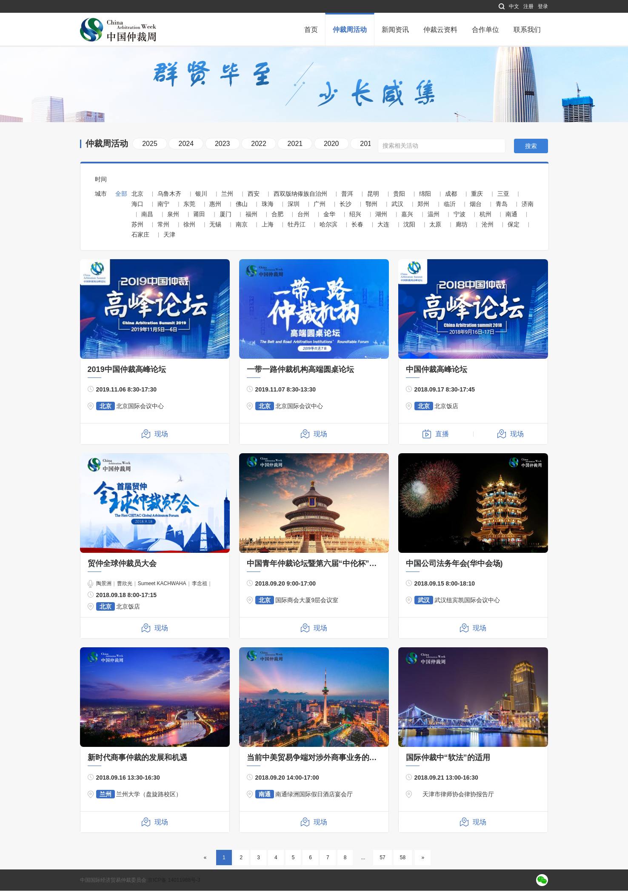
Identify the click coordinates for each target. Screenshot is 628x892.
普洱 (347, 195)
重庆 (477, 195)
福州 (251, 215)
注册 (528, 6)
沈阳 (409, 225)
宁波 (459, 215)
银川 (201, 195)
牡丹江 (296, 225)
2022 (258, 145)
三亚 (503, 195)
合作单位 (485, 29)
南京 (242, 225)
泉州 (173, 215)
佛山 (242, 205)
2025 (149, 145)
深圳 (294, 205)
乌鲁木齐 (169, 195)
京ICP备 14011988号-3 (174, 881)
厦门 (225, 215)
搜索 (531, 147)
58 (402, 859)
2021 (295, 145)
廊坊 (462, 225)
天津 (169, 235)
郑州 (423, 205)
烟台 (476, 205)
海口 (137, 205)
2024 (186, 145)
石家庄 (140, 235)
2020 (331, 145)
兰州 (227, 195)
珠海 (268, 205)
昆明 (373, 195)
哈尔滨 (328, 225)
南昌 (147, 215)
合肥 (277, 215)
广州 (319, 205)
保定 (514, 225)
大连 (383, 225)
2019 (367, 145)
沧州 (488, 225)
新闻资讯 (395, 29)
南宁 (163, 205)
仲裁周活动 (350, 29)
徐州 (189, 225)
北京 (137, 195)
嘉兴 (407, 215)
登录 (543, 6)
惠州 (215, 205)
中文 (514, 6)
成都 (451, 195)
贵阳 (399, 195)
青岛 (502, 205)
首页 (311, 29)
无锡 (215, 225)
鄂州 (371, 205)
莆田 (199, 215)
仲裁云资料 (440, 29)
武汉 (397, 205)
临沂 (450, 205)
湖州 (381, 215)
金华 (329, 215)
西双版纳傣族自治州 (300, 195)
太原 (435, 225)
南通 (511, 215)
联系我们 (527, 29)
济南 (528, 205)
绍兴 (355, 215)
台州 (303, 215)
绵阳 (425, 195)
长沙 (345, 205)
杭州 (485, 215)
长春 (357, 225)
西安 (254, 195)
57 (382, 859)
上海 (268, 225)
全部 (121, 195)
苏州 (137, 225)
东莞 (189, 205)
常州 (163, 225)
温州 (434, 215)
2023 (222, 145)
